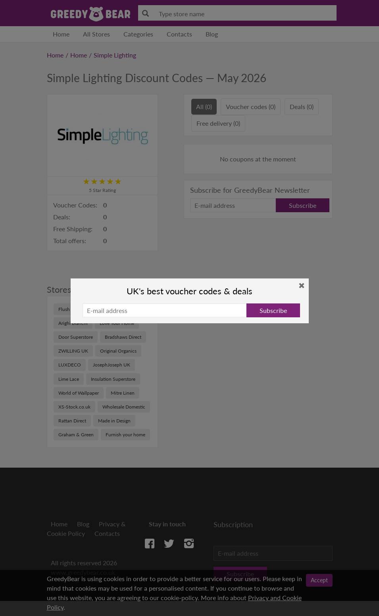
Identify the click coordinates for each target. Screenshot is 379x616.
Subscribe (273, 310)
